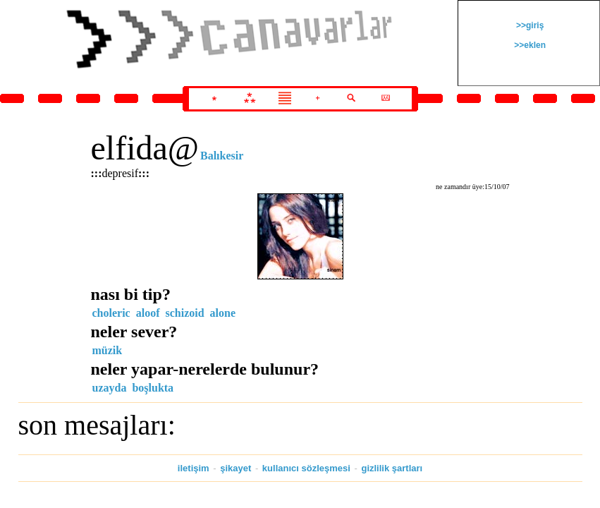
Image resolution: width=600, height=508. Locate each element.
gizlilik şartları (391, 468)
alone (222, 313)
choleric (111, 313)
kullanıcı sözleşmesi (306, 468)
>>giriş (529, 25)
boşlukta (152, 388)
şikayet (235, 468)
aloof (148, 313)
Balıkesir (221, 156)
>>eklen (529, 45)
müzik (107, 350)
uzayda (109, 388)
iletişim (193, 468)
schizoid (184, 313)
